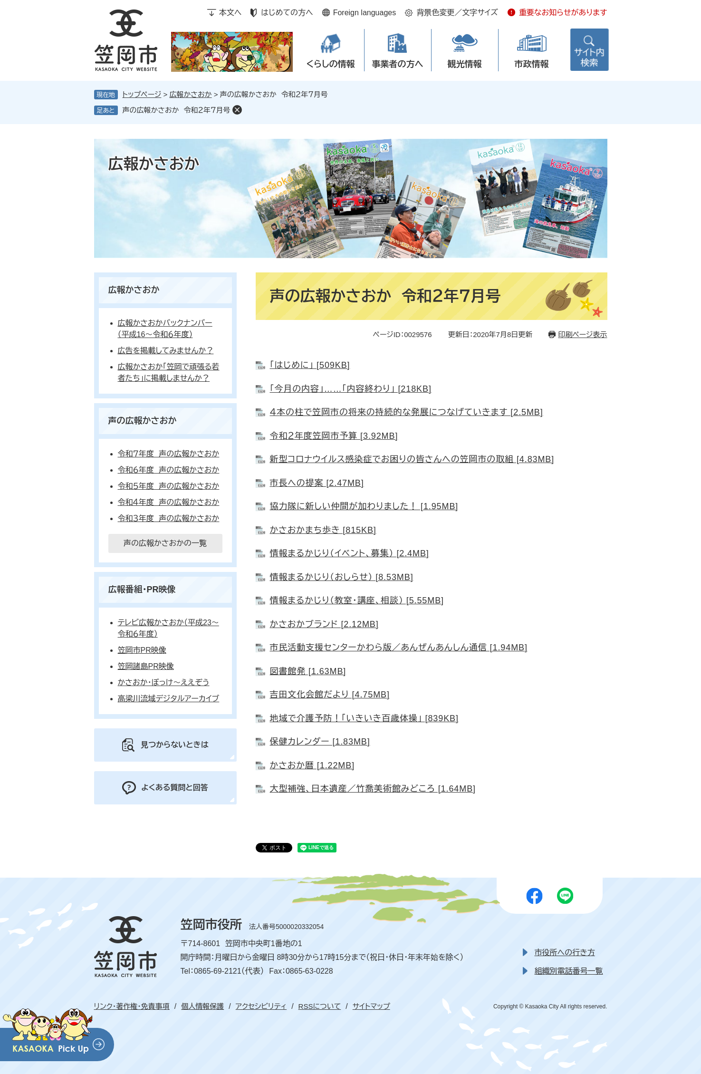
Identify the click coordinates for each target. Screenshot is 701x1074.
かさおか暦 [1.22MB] (312, 765)
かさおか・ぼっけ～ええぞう (164, 682)
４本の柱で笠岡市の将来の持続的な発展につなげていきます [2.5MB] (406, 412)
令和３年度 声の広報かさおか (169, 518)
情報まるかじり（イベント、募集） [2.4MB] (349, 553)
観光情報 (465, 64)
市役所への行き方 (565, 952)
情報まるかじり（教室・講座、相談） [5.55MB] (357, 600)
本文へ (230, 13)
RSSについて (319, 1006)
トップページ (142, 94)
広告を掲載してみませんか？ (166, 351)
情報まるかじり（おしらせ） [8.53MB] (341, 577)
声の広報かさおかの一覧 (165, 543)
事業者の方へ (397, 64)
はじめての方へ (287, 13)
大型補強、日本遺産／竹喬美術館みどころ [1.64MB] (373, 788)
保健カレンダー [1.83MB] (320, 741)
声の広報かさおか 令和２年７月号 (176, 110)
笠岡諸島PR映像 (146, 666)
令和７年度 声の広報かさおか (169, 454)
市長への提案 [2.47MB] (317, 483)
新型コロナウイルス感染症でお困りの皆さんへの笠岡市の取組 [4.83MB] (412, 459)
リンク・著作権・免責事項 (132, 1006)
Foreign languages (364, 13)
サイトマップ (371, 1006)
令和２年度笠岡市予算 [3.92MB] (334, 436)
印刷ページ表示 (582, 334)
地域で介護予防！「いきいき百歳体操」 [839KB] (364, 718)
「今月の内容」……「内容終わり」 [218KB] (351, 389)
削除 (237, 110)
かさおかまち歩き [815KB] (323, 530)
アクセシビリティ (261, 1006)
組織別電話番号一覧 (569, 971)
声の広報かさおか (142, 421)
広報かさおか (191, 94)
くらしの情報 (330, 64)
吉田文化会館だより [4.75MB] (330, 694)
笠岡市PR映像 (142, 650)
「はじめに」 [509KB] (310, 365)
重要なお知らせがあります (563, 13)
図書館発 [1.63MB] (308, 671)
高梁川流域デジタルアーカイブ (169, 699)
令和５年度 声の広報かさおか (169, 486)
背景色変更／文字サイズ (457, 13)
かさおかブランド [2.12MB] (324, 624)
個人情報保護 (202, 1006)
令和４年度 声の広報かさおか (169, 502)
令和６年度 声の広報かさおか (169, 470)
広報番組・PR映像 (142, 589)
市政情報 (532, 64)
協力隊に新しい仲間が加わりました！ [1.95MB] (364, 506)
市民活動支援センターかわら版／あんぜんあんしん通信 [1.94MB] (399, 647)
